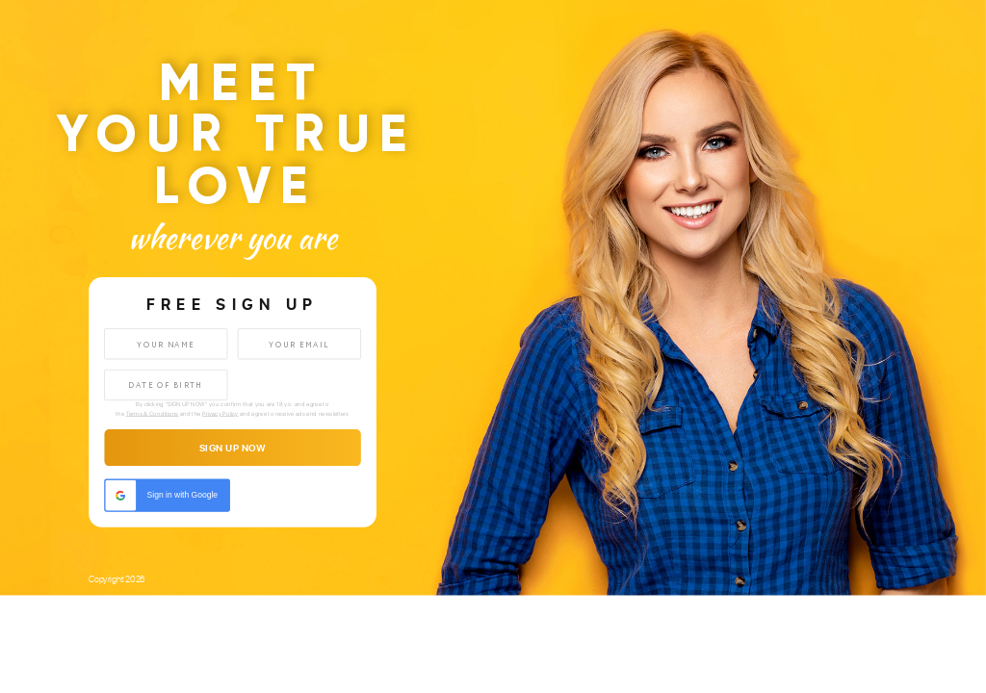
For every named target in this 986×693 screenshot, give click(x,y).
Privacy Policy (220, 414)
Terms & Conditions (152, 414)
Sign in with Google (161, 495)
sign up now (232, 448)
